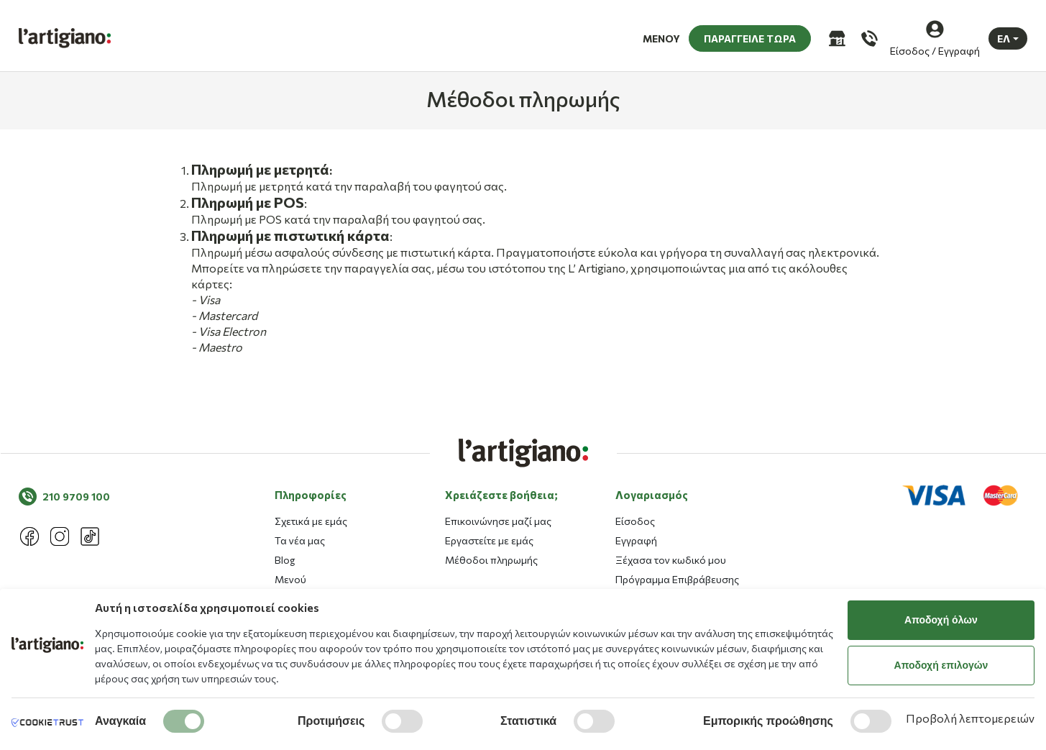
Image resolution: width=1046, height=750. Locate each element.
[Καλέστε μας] (868, 35)
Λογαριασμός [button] (651, 572)
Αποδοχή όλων (941, 620)
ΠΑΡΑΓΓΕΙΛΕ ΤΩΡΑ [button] (750, 35)
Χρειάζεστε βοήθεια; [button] (501, 572)
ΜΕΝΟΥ (661, 35)
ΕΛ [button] (1003, 35)
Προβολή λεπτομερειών (970, 718)
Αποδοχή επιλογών (941, 665)
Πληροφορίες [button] (311, 572)
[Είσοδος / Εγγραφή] (934, 36)
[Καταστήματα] (836, 35)
